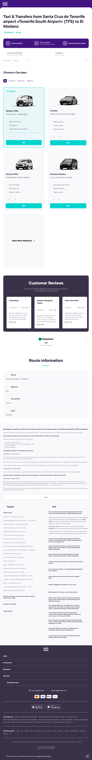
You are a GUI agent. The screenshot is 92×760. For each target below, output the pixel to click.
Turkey (17, 731)
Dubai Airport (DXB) (59, 717)
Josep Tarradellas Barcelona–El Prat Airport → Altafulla (18, 575)
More (72, 722)
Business (21, 81)
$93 (68, 206)
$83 (23, 142)
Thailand (26, 731)
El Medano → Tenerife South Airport (13, 517)
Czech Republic (74, 731)
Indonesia (82, 731)
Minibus (30, 81)
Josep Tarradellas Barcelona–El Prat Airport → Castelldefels (19, 550)
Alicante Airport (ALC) (72, 717)
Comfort (12, 81)
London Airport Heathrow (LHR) (61, 722)
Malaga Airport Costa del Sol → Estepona (14, 568)
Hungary (5, 733)
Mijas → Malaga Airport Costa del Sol (13, 564)
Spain (31, 731)
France (44, 731)
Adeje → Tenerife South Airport (12, 583)
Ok (87, 756)
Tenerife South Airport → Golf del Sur (13, 539)
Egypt (39, 731)
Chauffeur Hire (12, 683)
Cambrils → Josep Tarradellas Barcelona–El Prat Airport (18, 579)
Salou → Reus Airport (9, 561)
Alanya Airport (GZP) (19, 717)
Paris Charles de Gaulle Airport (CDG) (48, 719)
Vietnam (49, 731)
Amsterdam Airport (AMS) (80, 719)
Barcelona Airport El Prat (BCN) (28, 719)
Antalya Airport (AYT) (32, 717)
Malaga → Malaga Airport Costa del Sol (14, 590)
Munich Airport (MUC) (9, 722)
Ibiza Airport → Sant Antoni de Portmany (14, 542)
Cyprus (55, 731)
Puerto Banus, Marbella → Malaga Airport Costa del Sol (18, 546)
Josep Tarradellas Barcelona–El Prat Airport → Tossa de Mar (19, 520)
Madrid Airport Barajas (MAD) (11, 719)
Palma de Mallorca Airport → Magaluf (13, 557)
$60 (68, 143)
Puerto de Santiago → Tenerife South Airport (15, 524)
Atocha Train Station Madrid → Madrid (13, 572)
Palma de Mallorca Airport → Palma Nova (14, 531)
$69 (23, 206)
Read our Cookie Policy (43, 756)
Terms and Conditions (49, 747)
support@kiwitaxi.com (57, 690)
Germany (60, 731)
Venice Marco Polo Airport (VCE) (43, 722)
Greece (66, 731)
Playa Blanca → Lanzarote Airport (12, 553)
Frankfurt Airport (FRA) (66, 719)
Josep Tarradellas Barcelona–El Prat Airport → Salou (17, 587)
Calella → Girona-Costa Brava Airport (13, 535)
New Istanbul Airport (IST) (46, 717)
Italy (35, 731)
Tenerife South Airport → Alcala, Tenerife (14, 528)
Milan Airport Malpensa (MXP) (25, 722)
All (5, 81)
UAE (22, 731)
